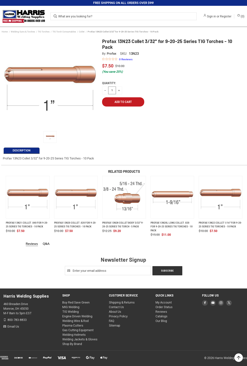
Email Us (13, 326)
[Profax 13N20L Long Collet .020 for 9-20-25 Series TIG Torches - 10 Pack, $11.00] (172, 197)
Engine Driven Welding (77, 316)
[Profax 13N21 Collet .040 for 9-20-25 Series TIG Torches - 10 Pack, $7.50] (27, 197)
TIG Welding (70, 311)
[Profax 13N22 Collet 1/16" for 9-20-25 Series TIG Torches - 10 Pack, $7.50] (220, 197)
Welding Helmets (74, 334)
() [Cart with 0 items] (240, 16)
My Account (164, 302)
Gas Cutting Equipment (78, 330)
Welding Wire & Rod (75, 320)
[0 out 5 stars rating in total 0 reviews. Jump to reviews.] (117, 59)
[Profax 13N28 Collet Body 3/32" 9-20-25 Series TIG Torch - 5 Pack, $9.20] (124, 197)
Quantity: (109, 83)
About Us (115, 311)
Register (225, 16)
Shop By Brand (72, 344)
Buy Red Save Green (76, 302)
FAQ (111, 320)
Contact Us (116, 307)
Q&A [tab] (46, 244)
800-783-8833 (17, 319)
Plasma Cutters (72, 325)
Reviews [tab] (32, 244)
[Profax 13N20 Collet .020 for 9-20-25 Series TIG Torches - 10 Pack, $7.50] (76, 197)
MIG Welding (70, 307)
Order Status (164, 307)
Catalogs (161, 316)
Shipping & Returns (122, 302)
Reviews (161, 311)
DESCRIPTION (21, 150)
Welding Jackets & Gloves (79, 339)
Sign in (211, 16)
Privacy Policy (118, 316)
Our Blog (161, 320)
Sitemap (114, 325)
